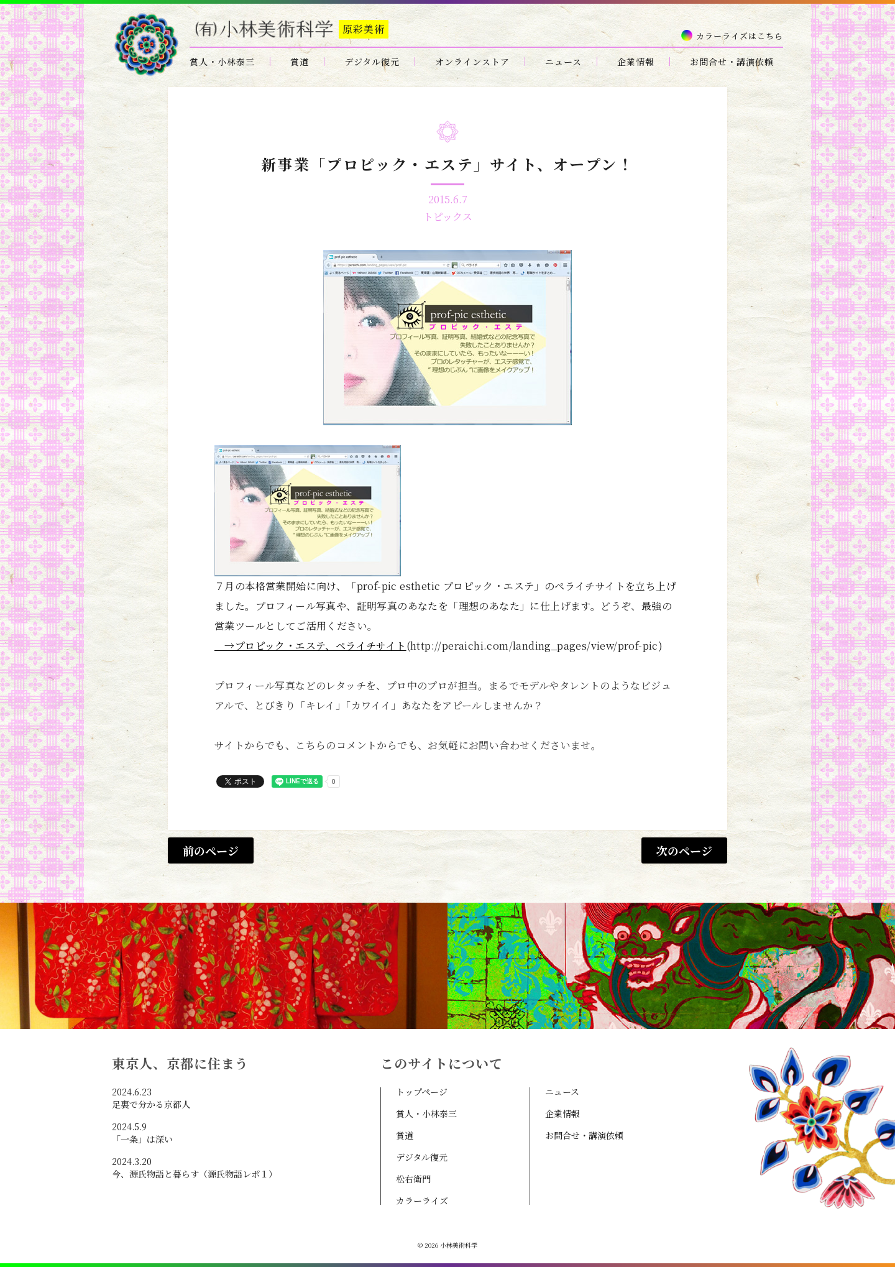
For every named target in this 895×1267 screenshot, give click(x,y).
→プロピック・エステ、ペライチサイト (310, 645)
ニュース (563, 61)
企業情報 (635, 61)
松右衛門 (413, 1178)
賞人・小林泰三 (222, 61)
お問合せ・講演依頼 (732, 61)
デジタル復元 (372, 61)
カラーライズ (422, 1200)
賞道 (299, 61)
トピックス (447, 217)
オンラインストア (472, 61)
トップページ (422, 1091)
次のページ (684, 850)
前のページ (211, 850)
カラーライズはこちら (739, 35)
